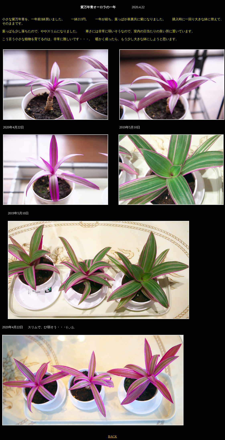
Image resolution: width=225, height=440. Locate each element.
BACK (112, 436)
